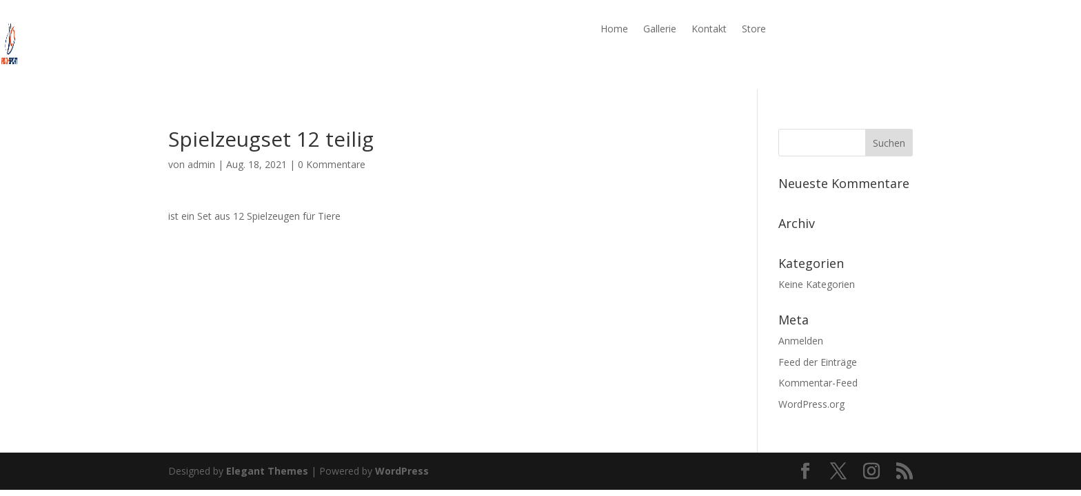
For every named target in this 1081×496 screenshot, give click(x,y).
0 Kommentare (331, 164)
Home (614, 29)
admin (201, 164)
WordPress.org (811, 404)
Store (754, 29)
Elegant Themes (267, 470)
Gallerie (659, 29)
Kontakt (709, 29)
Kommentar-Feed (818, 382)
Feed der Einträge (817, 362)
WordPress (402, 470)
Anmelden (800, 340)
